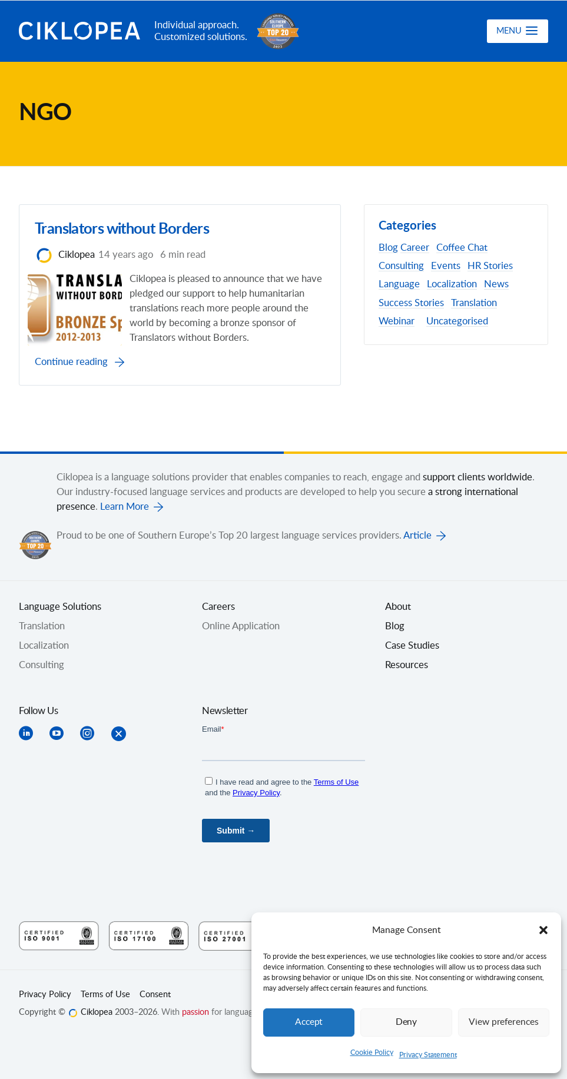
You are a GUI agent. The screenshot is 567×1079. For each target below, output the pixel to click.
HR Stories (490, 266)
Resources (406, 687)
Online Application (241, 648)
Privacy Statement (428, 1054)
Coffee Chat (462, 248)
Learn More (124, 528)
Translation (474, 303)
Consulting (401, 266)
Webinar (397, 321)
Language (399, 284)
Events (445, 266)
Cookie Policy (371, 1052)
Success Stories (411, 303)
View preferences (503, 1022)
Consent (155, 1016)
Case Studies (412, 667)
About (398, 628)
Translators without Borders (125, 232)
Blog (388, 248)
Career (414, 248)
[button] (543, 930)
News (496, 284)
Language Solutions (60, 628)
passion (195, 1034)
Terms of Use (105, 1016)
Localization (452, 284)
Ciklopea (82, 31)
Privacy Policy (45, 1016)
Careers (218, 628)
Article (417, 557)
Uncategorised (457, 321)
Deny (406, 1022)
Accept (309, 1022)
